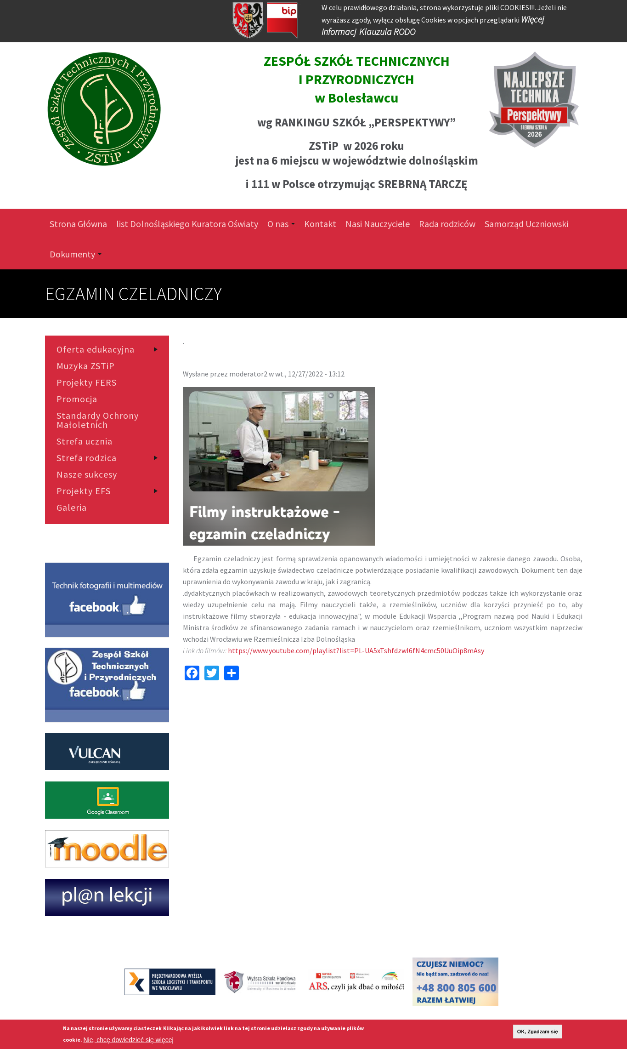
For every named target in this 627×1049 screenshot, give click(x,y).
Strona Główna (78, 223)
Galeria (71, 507)
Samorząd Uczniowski (526, 223)
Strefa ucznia (84, 441)
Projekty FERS (86, 382)
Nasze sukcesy (86, 474)
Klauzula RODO (387, 31)
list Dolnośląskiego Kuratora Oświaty (187, 223)
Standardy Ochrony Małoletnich (97, 420)
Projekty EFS (83, 491)
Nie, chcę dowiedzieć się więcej (129, 1039)
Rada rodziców (447, 223)
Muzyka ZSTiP (85, 366)
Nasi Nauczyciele (377, 223)
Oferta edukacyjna (95, 349)
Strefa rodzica (86, 457)
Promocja (76, 399)
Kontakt (320, 223)
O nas (281, 223)
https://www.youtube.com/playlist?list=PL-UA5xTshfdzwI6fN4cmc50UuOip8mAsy (356, 650)
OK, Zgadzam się (537, 1031)
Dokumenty (76, 254)
